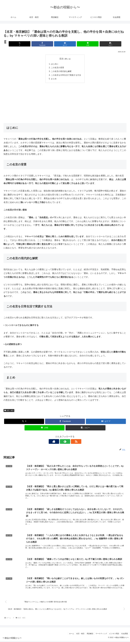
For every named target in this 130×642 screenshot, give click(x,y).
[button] (106, 43)
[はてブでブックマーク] (65, 43)
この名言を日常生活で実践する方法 (66, 75)
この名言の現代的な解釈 (61, 72)
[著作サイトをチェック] (59, 441)
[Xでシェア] (24, 43)
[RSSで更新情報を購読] (70, 441)
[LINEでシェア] (86, 43)
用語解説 (89, 635)
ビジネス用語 (114, 635)
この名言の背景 (57, 68)
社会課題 (124, 635)
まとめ (54, 79)
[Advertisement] (65, 103)
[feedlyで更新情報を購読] (65, 441)
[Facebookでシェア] (44, 43)
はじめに (54, 64)
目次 (61, 59)
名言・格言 (9, 411)
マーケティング (100, 635)
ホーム (70, 635)
